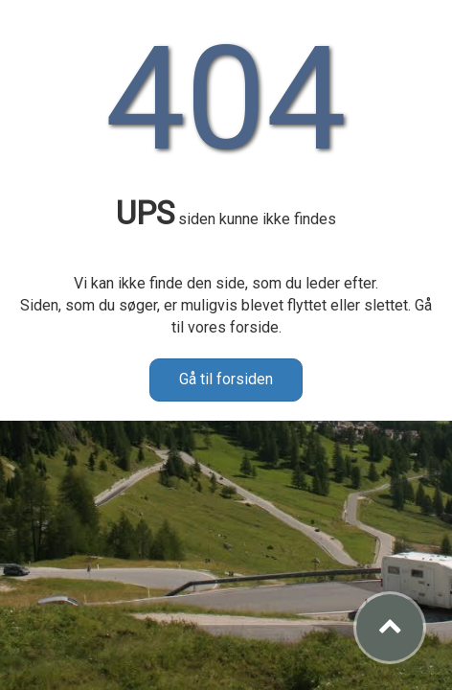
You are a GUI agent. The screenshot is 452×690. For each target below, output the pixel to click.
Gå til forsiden (226, 379)
